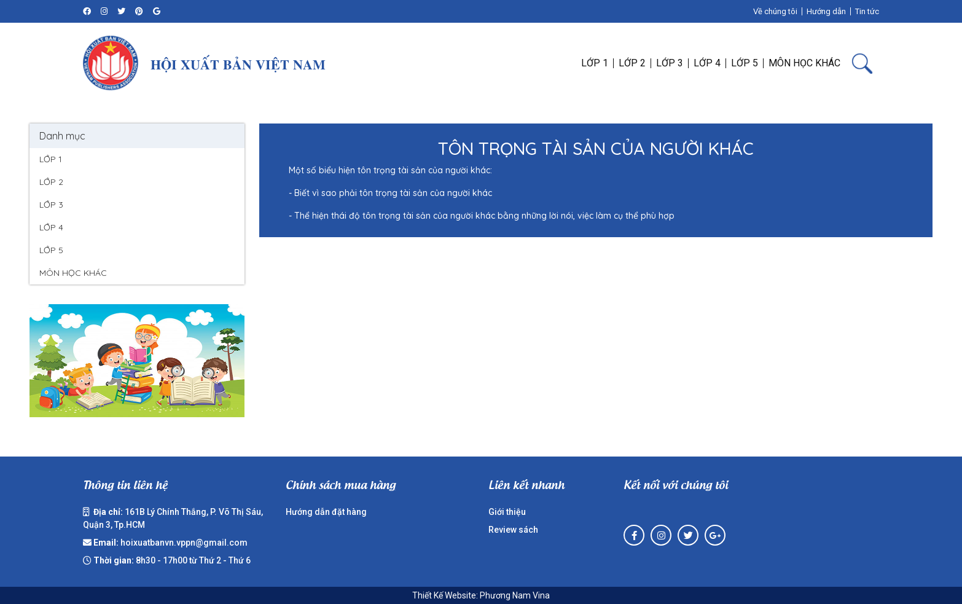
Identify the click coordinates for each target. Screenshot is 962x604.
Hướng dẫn (826, 11)
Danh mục (62, 136)
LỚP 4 (51, 227)
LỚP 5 (51, 250)
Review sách (513, 530)
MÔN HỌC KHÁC (73, 272)
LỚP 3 (51, 204)
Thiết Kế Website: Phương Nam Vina (481, 595)
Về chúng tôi (775, 11)
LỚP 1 (50, 159)
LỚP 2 (51, 181)
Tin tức (867, 11)
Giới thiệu (507, 512)
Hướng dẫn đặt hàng (326, 512)
